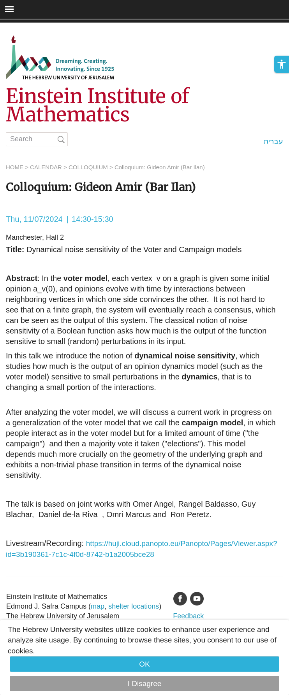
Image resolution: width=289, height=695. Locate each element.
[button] (281, 64)
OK (144, 664)
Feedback (188, 616)
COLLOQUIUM (88, 167)
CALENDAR (46, 167)
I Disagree (145, 683)
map (97, 606)
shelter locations (133, 606)
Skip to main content (33, 28)
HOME (14, 167)
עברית (273, 141)
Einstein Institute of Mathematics (97, 105)
